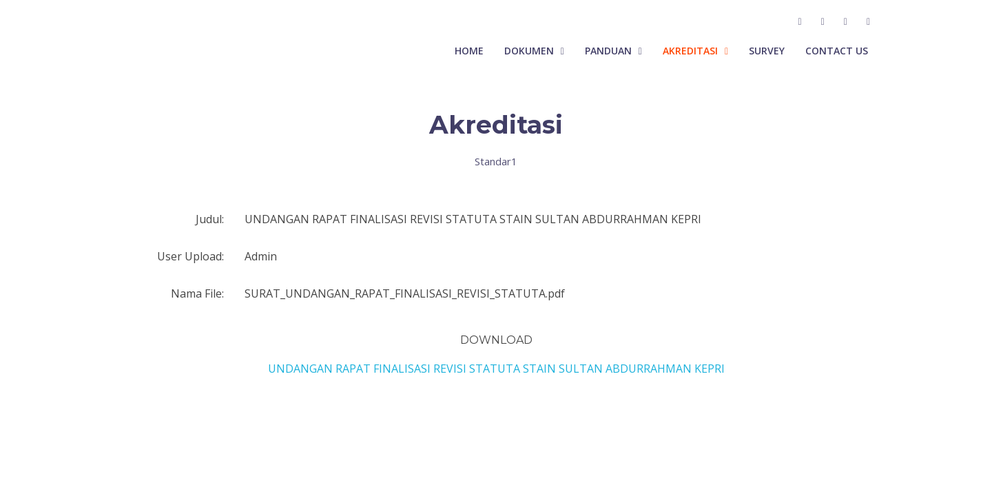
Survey (767, 50)
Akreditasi (690, 50)
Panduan (608, 50)
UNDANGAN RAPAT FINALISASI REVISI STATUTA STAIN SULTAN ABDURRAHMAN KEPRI (496, 368)
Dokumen (529, 50)
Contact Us (836, 50)
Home (469, 50)
